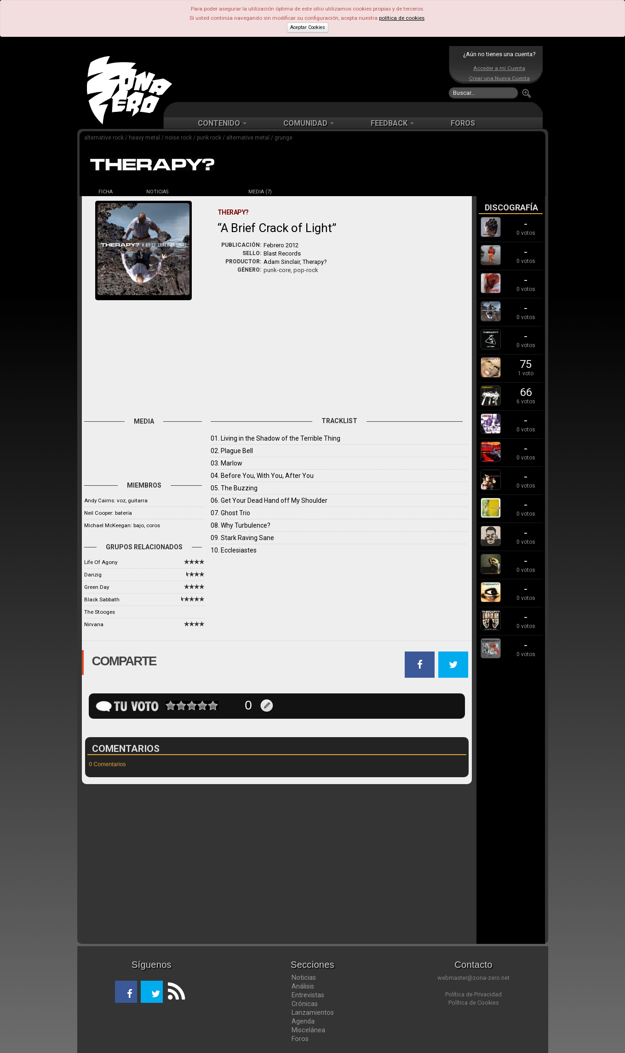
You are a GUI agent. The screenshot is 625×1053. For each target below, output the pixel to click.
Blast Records (282, 253)
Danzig (93, 574)
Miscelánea (308, 1030)
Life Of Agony (100, 562)
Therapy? (315, 261)
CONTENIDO (222, 123)
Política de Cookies (473, 1002)
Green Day (96, 587)
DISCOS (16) (209, 192)
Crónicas (305, 1003)
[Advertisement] (310, 74)
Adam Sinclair (282, 261)
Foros (300, 1038)
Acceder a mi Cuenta (499, 68)
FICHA (105, 192)
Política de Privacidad (473, 994)
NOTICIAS (157, 192)
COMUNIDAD (308, 123)
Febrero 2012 (281, 245)
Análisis (303, 986)
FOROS (463, 123)
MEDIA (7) (260, 192)
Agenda (303, 1021)
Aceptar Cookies (307, 27)
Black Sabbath (102, 599)
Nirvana (93, 624)
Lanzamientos (313, 1012)
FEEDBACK (392, 123)
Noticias (304, 977)
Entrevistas (308, 995)
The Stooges (99, 612)
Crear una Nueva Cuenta (499, 78)
